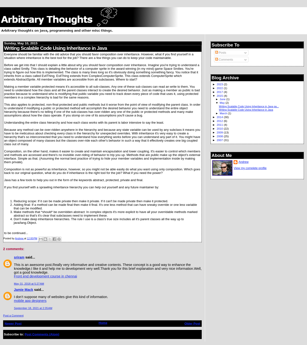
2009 (220, 132)
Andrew (243, 162)
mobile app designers (30, 301)
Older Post (192, 323)
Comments (224, 59)
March (224, 113)
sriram (19, 257)
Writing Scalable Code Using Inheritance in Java (246, 109)
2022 (220, 88)
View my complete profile (250, 168)
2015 (220, 95)
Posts (220, 52)
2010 (220, 128)
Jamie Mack (23, 290)
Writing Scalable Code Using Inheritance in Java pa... (249, 106)
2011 (220, 124)
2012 (220, 120)
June (223, 99)
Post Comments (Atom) (42, 334)
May (222, 102)
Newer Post (13, 323)
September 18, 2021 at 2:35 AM (33, 308)
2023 (220, 84)
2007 (220, 140)
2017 (220, 91)
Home (103, 323)
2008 (220, 136)
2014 (220, 117)
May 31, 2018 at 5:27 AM (29, 283)
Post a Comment (13, 315)
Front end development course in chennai (45, 276)
